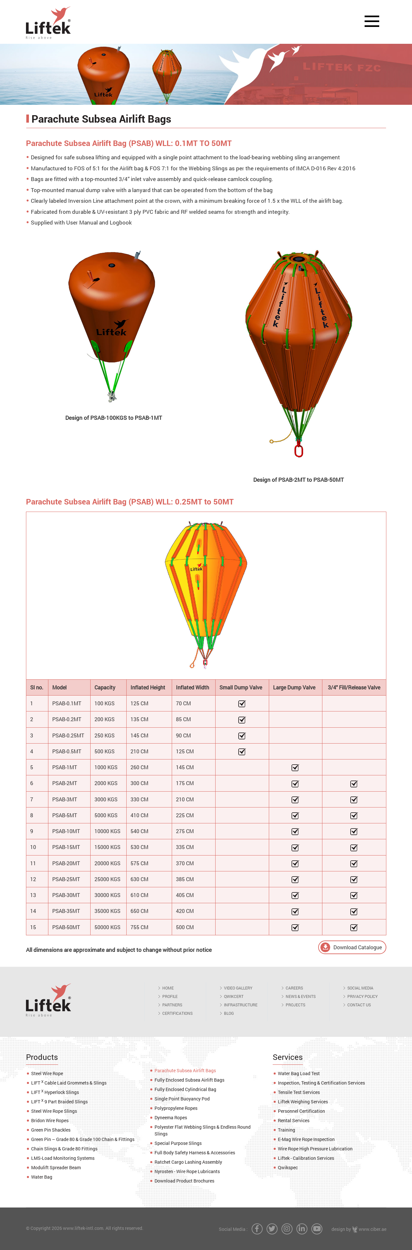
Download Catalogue (357, 947)
